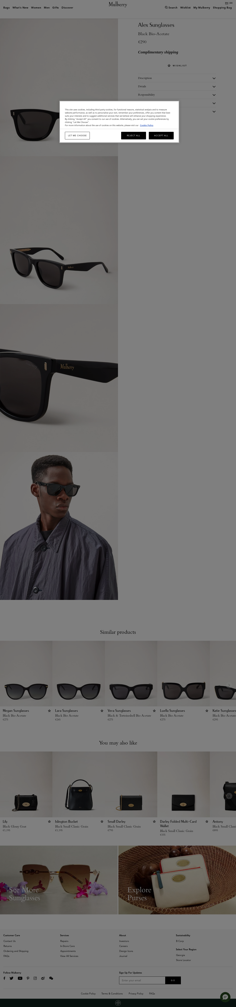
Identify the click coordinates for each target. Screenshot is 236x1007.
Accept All (161, 135)
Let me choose (77, 135)
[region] (119, 122)
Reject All (133, 135)
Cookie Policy (146, 125)
